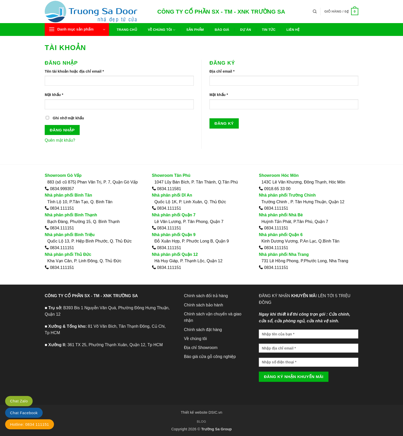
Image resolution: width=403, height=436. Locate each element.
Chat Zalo (19, 401)
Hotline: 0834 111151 (29, 424)
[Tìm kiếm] (315, 11)
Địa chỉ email (226, 71)
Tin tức (269, 30)
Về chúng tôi (161, 29)
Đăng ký (224, 123)
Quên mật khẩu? (60, 140)
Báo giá (222, 30)
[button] (341, 11)
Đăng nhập (62, 130)
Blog (201, 421)
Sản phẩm (195, 30)
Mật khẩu (58, 95)
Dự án (245, 30)
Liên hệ (292, 30)
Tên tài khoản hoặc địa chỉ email (79, 71)
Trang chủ (127, 30)
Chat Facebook (24, 413)
